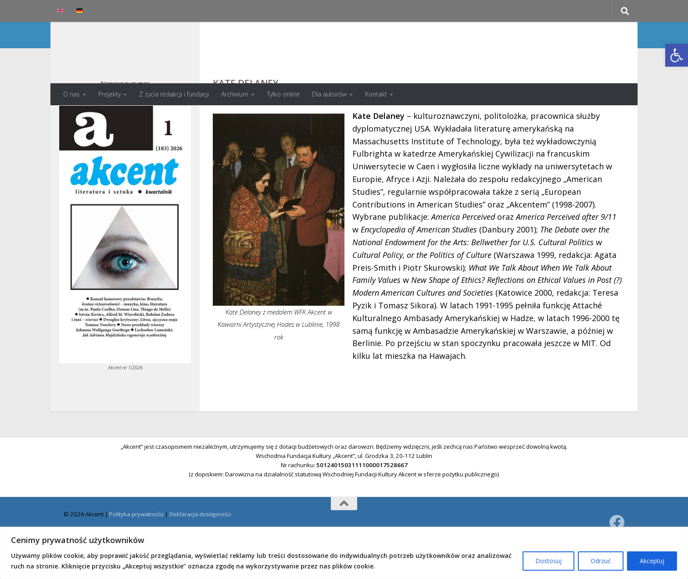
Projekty (109, 94)
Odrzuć (601, 561)
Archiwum (234, 94)
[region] (344, 553)
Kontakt (376, 94)
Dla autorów (329, 94)
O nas (71, 94)
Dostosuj (548, 561)
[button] (676, 55)
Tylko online (283, 94)
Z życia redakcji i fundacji (174, 94)
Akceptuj (652, 561)
